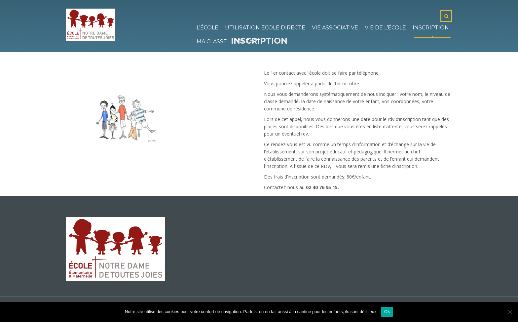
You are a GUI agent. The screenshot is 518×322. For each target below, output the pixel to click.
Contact (247, 41)
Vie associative (335, 27)
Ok (387, 311)
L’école (207, 27)
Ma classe (212, 41)
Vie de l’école (385, 27)
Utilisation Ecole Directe (265, 27)
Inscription (431, 27)
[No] (509, 311)
